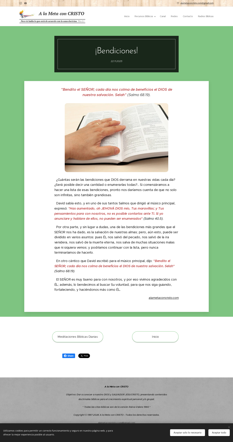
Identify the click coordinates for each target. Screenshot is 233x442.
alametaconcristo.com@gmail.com (197, 3)
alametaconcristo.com (164, 298)
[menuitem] (126, 16)
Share (68, 356)
